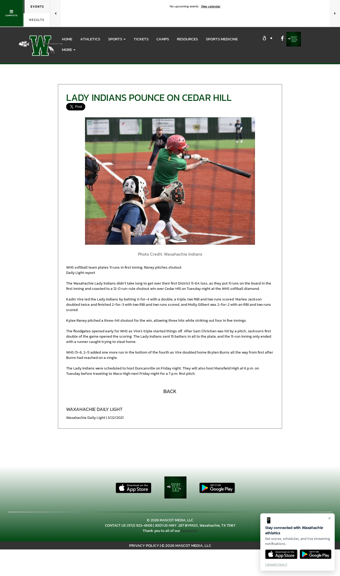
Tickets (141, 39)
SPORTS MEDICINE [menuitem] (222, 39)
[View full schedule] (12, 13)
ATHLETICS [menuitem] (90, 39)
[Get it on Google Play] (316, 554)
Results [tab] (36, 20)
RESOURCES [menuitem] (187, 39)
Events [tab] (37, 7)
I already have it (276, 564)
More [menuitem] (68, 49)
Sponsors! (189, 531)
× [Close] (329, 518)
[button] (117, 39)
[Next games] (334, 13)
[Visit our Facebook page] (282, 39)
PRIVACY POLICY (144, 545)
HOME (67, 39)
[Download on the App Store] (281, 554)
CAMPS (162, 39)
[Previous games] (55, 13)
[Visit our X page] (270, 39)
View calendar (210, 6)
